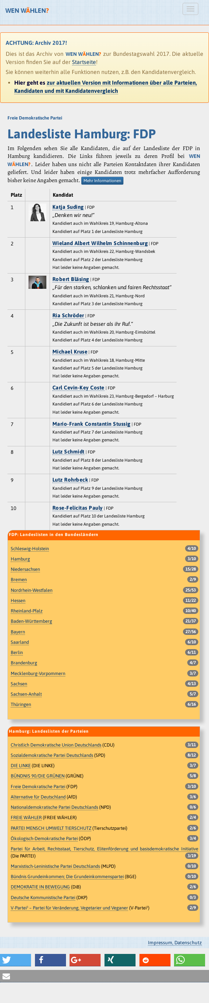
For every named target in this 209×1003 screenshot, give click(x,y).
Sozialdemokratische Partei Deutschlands (52, 755)
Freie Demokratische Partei (38, 786)
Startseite (84, 62)
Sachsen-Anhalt (26, 694)
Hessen (18, 600)
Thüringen (21, 704)
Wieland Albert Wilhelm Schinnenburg (100, 243)
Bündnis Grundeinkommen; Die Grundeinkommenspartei (67, 876)
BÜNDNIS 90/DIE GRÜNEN (38, 776)
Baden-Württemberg (31, 621)
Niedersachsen (25, 569)
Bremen (19, 579)
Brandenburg (24, 662)
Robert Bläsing (70, 279)
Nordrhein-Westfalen (31, 590)
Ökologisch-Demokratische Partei (44, 838)
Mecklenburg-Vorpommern (38, 673)
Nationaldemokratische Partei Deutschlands (54, 807)
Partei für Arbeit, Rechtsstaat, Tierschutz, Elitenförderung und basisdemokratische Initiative (104, 848)
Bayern (18, 632)
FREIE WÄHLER (26, 817)
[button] (15, 960)
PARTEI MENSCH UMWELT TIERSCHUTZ (51, 828)
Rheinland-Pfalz (26, 611)
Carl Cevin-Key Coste (78, 387)
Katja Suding (68, 207)
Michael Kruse (70, 352)
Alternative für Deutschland (38, 797)
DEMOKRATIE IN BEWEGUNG (40, 887)
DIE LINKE (21, 765)
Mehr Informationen (102, 180)
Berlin (17, 652)
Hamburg (20, 559)
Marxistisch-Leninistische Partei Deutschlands (55, 866)
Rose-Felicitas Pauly (77, 508)
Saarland (20, 642)
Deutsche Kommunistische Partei (43, 897)
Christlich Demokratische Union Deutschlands (56, 745)
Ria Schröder (68, 315)
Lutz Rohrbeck (70, 480)
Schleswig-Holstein (30, 548)
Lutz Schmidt (68, 452)
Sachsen (19, 683)
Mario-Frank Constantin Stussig (91, 424)
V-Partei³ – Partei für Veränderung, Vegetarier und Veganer (69, 908)
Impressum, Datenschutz (175, 942)
